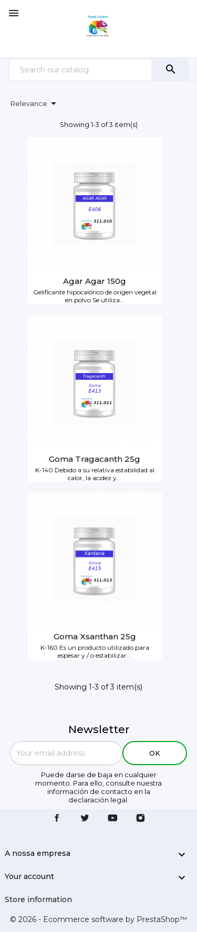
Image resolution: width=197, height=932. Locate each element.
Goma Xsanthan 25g (95, 643)
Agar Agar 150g (94, 281)
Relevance (35, 103)
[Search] (80, 69)
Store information (38, 899)
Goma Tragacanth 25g (94, 459)
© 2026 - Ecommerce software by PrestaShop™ (98, 919)
